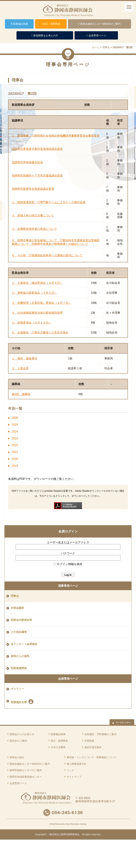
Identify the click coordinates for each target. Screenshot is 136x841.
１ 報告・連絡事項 (24, 358)
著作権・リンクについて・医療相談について (91, 757)
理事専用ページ (68, 585)
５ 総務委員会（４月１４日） (31, 322)
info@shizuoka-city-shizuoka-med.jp (68, 824)
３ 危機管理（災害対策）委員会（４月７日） (41, 302)
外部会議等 (17, 608)
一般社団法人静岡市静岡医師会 (63, 834)
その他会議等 (19, 632)
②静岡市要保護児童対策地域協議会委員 (37, 148)
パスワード (68, 553)
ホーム (96, 47)
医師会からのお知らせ (22, 734)
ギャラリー (17, 688)
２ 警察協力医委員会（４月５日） (34, 292)
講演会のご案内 (18, 740)
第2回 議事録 (21, 394)
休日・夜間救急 (59, 740)
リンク (70, 770)
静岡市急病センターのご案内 (26, 770)
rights (88, 834)
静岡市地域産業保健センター (26, 776)
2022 (15, 445)
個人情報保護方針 (76, 763)
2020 (15, 458)
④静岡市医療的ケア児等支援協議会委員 (37, 175)
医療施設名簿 (22, 701)
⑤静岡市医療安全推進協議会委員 (33, 188)
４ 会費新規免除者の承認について (34, 228)
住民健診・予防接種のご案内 (100, 734)
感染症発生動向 (93, 747)
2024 (15, 431)
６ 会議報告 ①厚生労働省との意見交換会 (40, 332)
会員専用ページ (68, 678)
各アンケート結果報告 (24, 644)
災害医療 (89, 740)
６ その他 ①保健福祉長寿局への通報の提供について (47, 255)
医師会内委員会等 (21, 620)
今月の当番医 (58, 747)
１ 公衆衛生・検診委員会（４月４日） (37, 282)
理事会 (15, 596)
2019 (15, 465)
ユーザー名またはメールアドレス (68, 542)
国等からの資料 (20, 656)
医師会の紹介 (17, 757)
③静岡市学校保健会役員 (27, 162)
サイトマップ (74, 776)
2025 (15, 424)
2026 (15, 417)
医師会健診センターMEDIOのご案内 (30, 763)
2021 (15, 452)
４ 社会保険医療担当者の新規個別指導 (37, 312)
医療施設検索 (58, 734)
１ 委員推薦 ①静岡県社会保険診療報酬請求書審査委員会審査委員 (56, 135)
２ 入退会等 (20, 368)
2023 (15, 438)
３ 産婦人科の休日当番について (33, 215)
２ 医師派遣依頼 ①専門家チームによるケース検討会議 (48, 202)
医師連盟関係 (19, 668)
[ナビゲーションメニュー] (128, 7)
